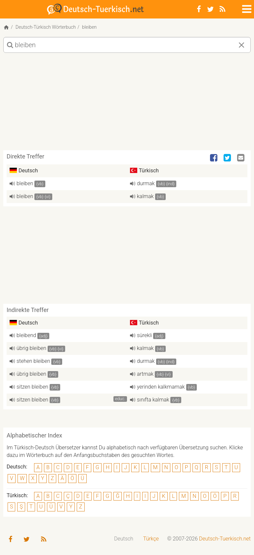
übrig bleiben (31, 348)
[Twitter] (210, 9)
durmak (146, 183)
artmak (145, 374)
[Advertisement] (127, 104)
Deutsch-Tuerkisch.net (225, 539)
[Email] (241, 158)
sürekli (144, 335)
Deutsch (123, 539)
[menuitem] (123, 539)
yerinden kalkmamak (161, 387)
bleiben (25, 183)
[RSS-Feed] (222, 9)
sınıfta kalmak (153, 400)
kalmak (145, 196)
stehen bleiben (33, 361)
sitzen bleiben (32, 387)
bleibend (26, 335)
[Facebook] (199, 9)
